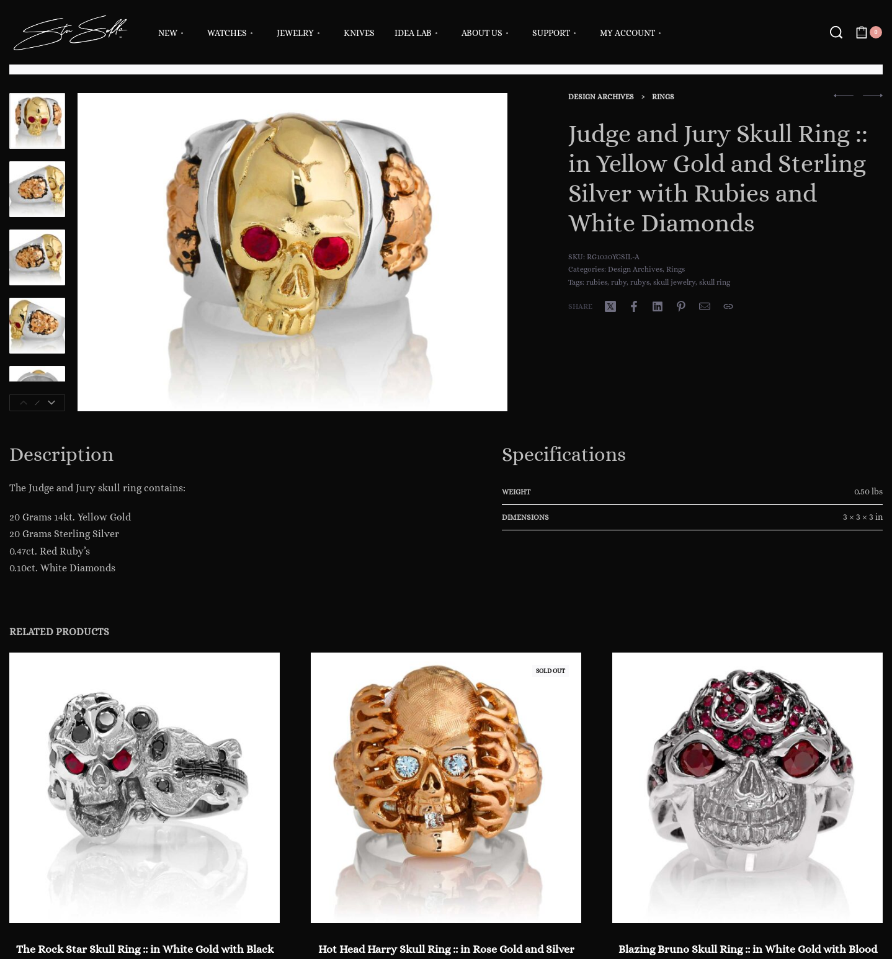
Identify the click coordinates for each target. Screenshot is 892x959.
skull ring (714, 282)
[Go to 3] (37, 257)
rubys (639, 282)
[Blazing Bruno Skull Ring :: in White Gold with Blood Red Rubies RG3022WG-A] (747, 788)
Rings (663, 96)
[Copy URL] (728, 306)
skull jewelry (674, 282)
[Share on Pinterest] (681, 306)
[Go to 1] (37, 121)
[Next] (51, 402)
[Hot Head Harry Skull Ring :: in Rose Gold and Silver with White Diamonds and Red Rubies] (446, 788)
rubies (596, 282)
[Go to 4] (37, 326)
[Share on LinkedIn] (657, 306)
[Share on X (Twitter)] (610, 306)
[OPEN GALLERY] (292, 252)
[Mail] (704, 306)
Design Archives (601, 96)
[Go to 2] (37, 189)
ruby (619, 282)
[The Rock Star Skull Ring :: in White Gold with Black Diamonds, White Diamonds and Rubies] (144, 788)
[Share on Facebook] (634, 306)
